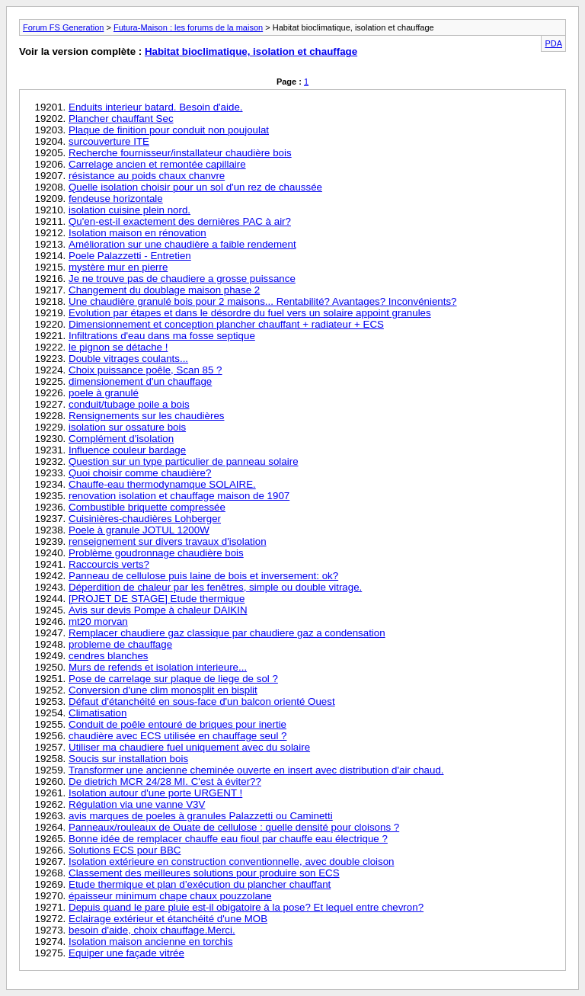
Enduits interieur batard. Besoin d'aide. (156, 107)
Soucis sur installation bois (128, 758)
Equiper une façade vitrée (126, 953)
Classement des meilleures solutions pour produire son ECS (204, 873)
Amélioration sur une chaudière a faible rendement (182, 244)
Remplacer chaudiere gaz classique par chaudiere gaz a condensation (227, 633)
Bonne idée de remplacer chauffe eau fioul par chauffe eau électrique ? (228, 838)
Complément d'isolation (121, 438)
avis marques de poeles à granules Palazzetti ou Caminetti (201, 815)
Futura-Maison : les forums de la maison (188, 27)
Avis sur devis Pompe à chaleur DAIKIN (158, 610)
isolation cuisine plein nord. (129, 210)
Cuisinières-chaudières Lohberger (145, 518)
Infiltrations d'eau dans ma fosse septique (162, 335)
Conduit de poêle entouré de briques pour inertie (177, 724)
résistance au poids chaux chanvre (147, 175)
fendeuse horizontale (116, 198)
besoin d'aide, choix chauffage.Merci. (152, 930)
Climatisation (97, 713)
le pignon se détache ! (118, 347)
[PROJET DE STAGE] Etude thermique (157, 598)
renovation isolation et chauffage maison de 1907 (179, 495)
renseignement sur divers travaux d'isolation (168, 541)
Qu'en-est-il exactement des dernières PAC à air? (180, 221)
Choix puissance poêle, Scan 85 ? (145, 370)
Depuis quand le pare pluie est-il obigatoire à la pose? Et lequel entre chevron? (246, 907)
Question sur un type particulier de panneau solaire (184, 461)
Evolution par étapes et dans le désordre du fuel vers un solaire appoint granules (250, 313)
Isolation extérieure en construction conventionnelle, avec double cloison (232, 861)
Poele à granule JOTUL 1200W (139, 530)
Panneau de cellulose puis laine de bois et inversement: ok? (203, 575)
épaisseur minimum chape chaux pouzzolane (170, 896)
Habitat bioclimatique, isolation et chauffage (251, 51)
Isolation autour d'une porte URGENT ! (155, 793)
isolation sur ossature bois (127, 427)
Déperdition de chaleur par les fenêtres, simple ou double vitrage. (215, 587)
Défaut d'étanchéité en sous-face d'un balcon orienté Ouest (202, 701)
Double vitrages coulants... (128, 358)
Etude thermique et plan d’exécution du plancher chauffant (200, 884)
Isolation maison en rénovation (137, 233)
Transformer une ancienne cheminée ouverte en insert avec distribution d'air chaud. (256, 770)
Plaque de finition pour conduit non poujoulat (169, 130)
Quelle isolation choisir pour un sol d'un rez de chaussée (195, 187)
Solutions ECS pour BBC (125, 850)
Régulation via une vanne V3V (137, 804)
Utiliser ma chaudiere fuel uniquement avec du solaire (189, 747)
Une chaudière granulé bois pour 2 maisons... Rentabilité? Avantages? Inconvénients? (263, 301)
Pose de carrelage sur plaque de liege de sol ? (173, 678)
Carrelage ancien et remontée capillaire (157, 164)
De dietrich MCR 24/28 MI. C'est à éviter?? (165, 781)
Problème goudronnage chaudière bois (156, 553)
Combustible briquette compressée (147, 507)
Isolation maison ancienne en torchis (151, 941)
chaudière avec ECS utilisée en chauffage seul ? (178, 735)
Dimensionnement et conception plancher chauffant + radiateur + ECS (226, 324)
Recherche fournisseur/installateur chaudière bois (180, 153)
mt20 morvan (98, 621)
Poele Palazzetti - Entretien (130, 255)
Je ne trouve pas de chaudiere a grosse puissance (182, 278)
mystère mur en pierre (118, 267)
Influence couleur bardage (127, 450)
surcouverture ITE (109, 141)
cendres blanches (108, 655)
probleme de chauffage (120, 644)
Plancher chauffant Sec (121, 118)
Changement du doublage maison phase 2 (164, 290)
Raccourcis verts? (109, 564)
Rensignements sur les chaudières (146, 415)
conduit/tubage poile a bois (129, 404)
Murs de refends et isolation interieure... (158, 667)
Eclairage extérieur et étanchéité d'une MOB (168, 918)
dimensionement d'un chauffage (140, 381)
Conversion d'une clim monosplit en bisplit (163, 690)
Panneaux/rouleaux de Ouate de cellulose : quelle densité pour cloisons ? (234, 827)
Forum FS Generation (63, 27)
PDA (553, 43)
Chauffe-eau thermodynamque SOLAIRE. (162, 484)
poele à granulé (104, 393)
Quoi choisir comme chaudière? (140, 473)
